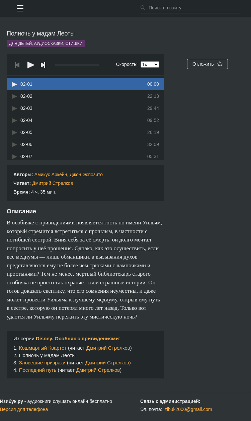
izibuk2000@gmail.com (188, 409)
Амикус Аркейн (50, 174)
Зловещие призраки (42, 362)
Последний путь (38, 370)
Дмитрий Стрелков (52, 183)
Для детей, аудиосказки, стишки (45, 43)
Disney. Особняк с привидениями (77, 338)
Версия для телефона (24, 409)
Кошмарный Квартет (43, 348)
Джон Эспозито (86, 174)
